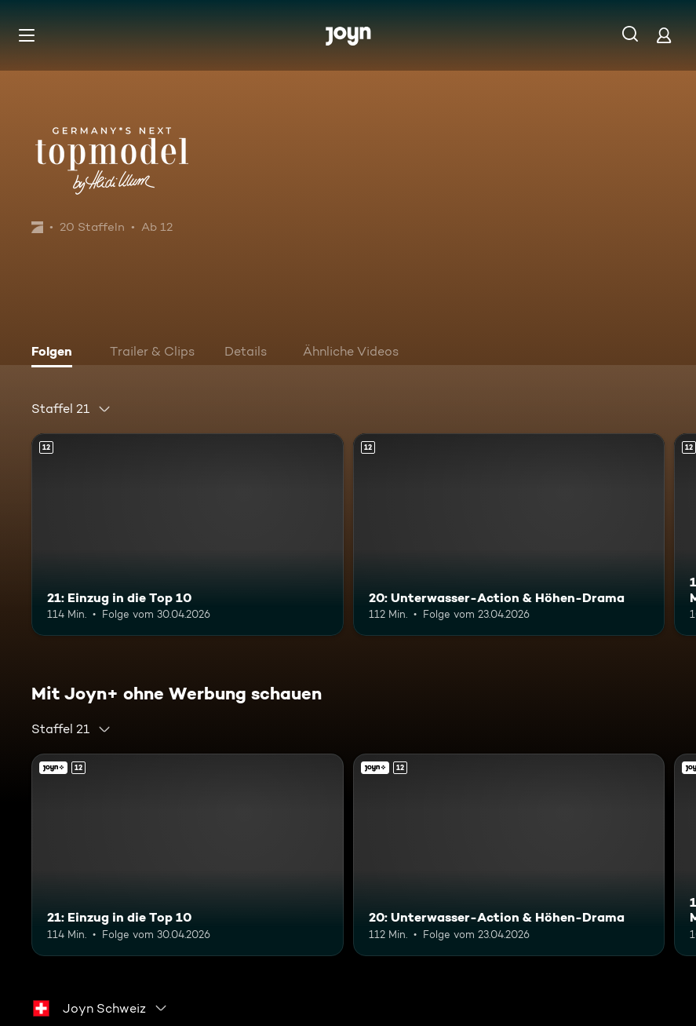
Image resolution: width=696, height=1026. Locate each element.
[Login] (664, 35)
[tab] (55, 353)
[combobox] (71, 409)
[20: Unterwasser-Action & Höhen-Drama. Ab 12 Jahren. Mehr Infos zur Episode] (509, 534)
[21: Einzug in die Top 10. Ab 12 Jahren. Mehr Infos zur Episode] (187, 534)
